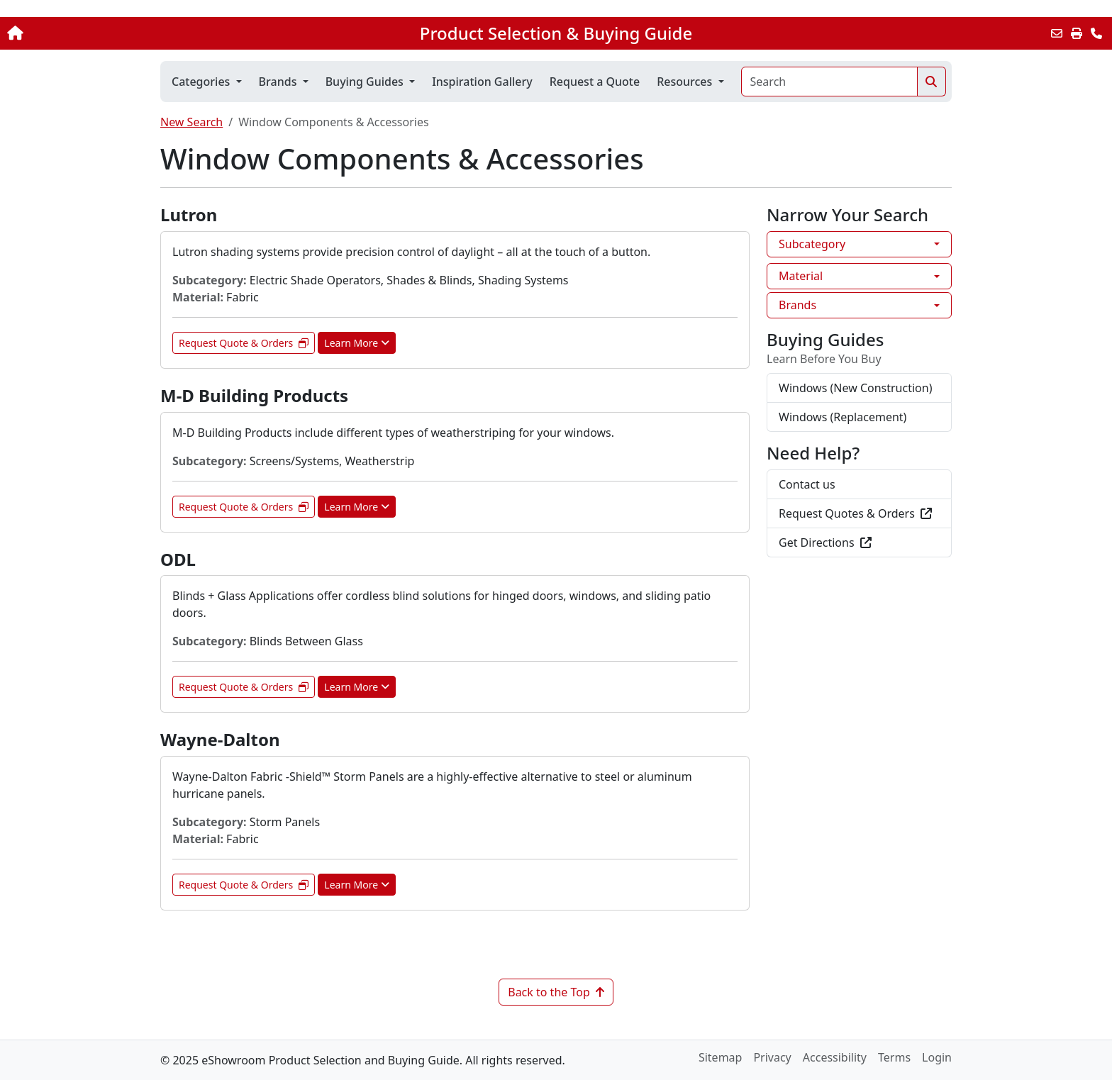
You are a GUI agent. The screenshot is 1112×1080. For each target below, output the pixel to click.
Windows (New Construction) (855, 388)
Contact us (807, 484)
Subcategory (812, 244)
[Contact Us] (1096, 33)
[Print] (1076, 33)
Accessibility (835, 1057)
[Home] (115, 33)
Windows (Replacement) (842, 417)
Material (801, 276)
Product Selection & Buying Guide (556, 33)
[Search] (829, 81)
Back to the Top (556, 992)
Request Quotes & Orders (855, 513)
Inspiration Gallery (482, 81)
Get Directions (825, 542)
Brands (797, 305)
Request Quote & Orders (243, 343)
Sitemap (721, 1057)
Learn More (356, 343)
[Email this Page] (1056, 33)
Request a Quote (595, 81)
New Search (191, 122)
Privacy (772, 1057)
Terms (894, 1057)
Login (937, 1057)
